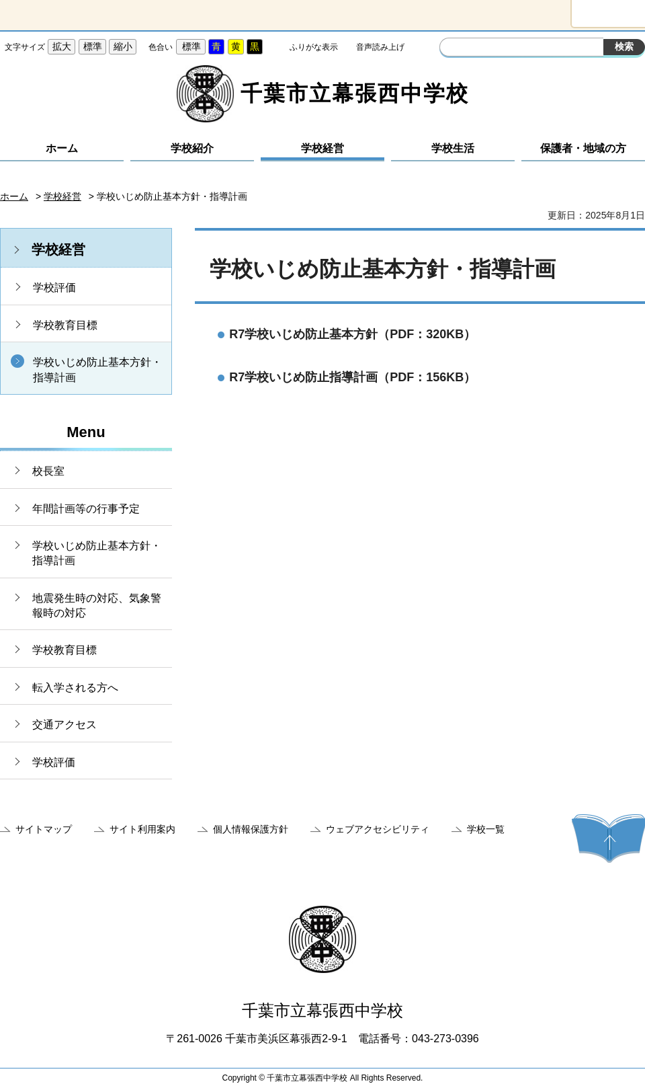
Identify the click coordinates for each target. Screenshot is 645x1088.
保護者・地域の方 (583, 148)
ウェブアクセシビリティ (377, 829)
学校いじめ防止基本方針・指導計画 (97, 369)
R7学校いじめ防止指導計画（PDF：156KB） (352, 377)
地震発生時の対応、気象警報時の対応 (96, 605)
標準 (92, 46)
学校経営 (322, 148)
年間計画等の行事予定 (86, 508)
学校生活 (452, 148)
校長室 (48, 471)
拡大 (61, 46)
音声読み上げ (380, 47)
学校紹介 (192, 148)
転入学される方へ (75, 687)
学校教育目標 (65, 325)
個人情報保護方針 (250, 829)
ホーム (62, 148)
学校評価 (54, 287)
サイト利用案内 (142, 829)
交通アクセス (64, 724)
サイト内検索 (451, 48)
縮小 (123, 46)
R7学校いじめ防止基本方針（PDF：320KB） (352, 334)
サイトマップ (43, 829)
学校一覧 (486, 829)
